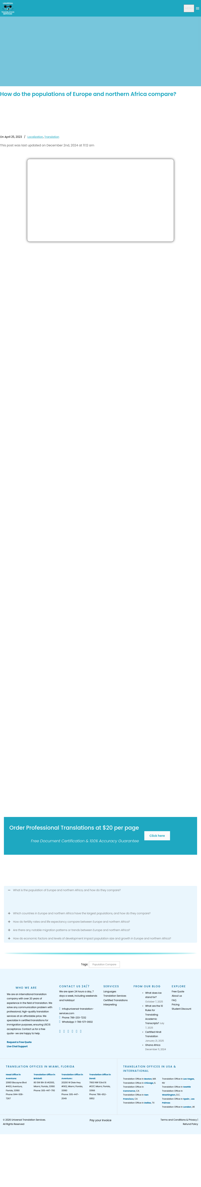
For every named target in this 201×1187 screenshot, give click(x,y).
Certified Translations (115, 1000)
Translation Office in (176, 1086)
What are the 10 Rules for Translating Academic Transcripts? (154, 1014)
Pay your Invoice (100, 1120)
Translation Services (114, 995)
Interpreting (110, 1004)
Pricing (175, 1004)
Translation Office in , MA (139, 1078)
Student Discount (181, 1008)
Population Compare (104, 964)
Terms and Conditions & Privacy (178, 1119)
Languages (109, 991)
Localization (35, 137)
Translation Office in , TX (138, 1102)
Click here (157, 836)
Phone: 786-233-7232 (72, 1017)
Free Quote (178, 991)
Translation (51, 137)
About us (177, 995)
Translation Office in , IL (139, 1082)
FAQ (174, 1000)
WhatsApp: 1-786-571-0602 (76, 1021)
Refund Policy (190, 1124)
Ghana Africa (152, 1045)
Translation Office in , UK (178, 1106)
